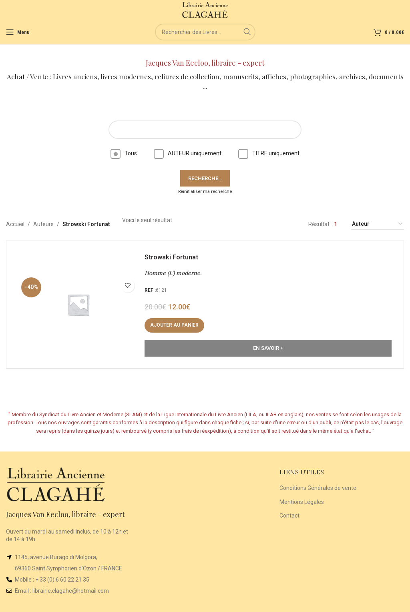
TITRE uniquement (268, 153)
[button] (174, 325)
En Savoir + (268, 348)
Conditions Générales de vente (317, 488)
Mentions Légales (301, 502)
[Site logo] (205, 9)
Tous (124, 153)
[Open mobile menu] (18, 32)
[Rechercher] (205, 32)
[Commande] (377, 224)
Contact (289, 515)
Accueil (15, 224)
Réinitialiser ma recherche (205, 191)
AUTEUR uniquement (187, 153)
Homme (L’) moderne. (173, 273)
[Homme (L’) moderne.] (78, 305)
